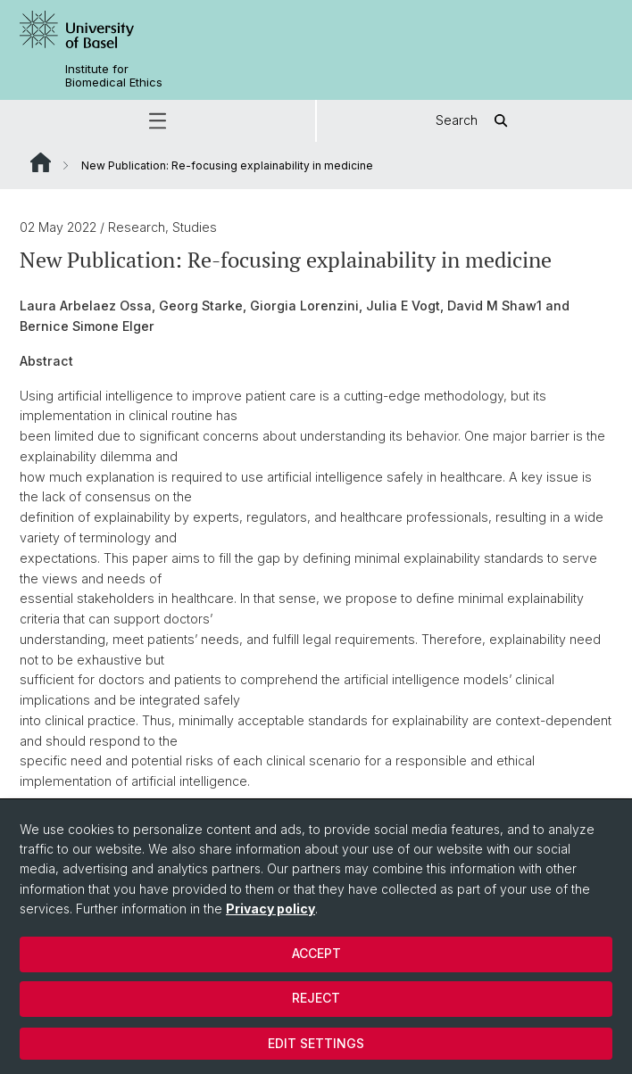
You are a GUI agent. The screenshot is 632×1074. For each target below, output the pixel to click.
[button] (157, 121)
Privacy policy (270, 908)
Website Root (40, 162)
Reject (316, 997)
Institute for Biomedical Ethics (113, 75)
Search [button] (474, 121)
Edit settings (316, 1043)
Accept (316, 953)
